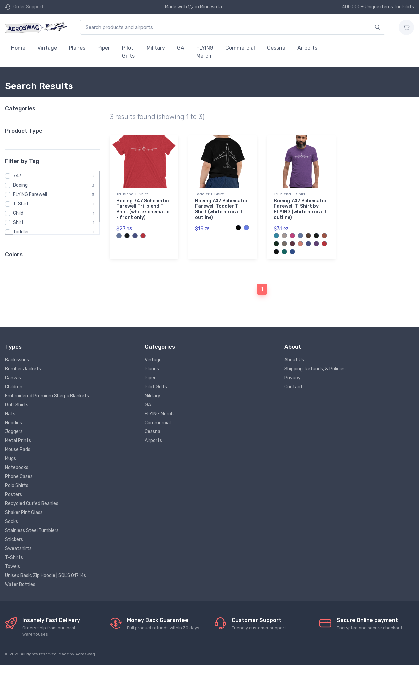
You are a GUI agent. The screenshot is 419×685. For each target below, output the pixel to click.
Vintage (47, 48)
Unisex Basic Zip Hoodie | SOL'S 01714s (45, 575)
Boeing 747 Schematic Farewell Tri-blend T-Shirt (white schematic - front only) (142, 209)
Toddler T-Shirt (209, 194)
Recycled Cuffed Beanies (31, 503)
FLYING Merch (204, 52)
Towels (12, 566)
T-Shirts (14, 557)
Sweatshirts (18, 548)
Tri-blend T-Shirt (132, 194)
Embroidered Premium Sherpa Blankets (47, 396)
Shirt (18, 222)
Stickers (14, 539)
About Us (294, 360)
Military (156, 48)
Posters (13, 494)
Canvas (13, 378)
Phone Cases (19, 476)
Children (13, 387)
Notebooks (16, 467)
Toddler (21, 232)
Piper (103, 48)
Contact (293, 387)
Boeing (20, 185)
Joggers (14, 431)
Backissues (17, 360)
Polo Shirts (16, 485)
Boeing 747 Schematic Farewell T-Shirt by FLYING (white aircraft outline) (300, 209)
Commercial (240, 48)
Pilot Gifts (128, 52)
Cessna (276, 48)
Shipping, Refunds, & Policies (315, 369)
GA (180, 48)
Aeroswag (85, 654)
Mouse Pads (17, 449)
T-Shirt (21, 204)
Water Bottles (20, 584)
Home (18, 48)
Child (18, 213)
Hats (10, 414)
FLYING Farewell (30, 194)
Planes (77, 48)
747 (17, 176)
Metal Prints (18, 440)
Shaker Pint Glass (24, 512)
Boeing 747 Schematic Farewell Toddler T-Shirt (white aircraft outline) (221, 209)
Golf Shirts (16, 405)
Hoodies (13, 423)
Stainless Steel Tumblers (32, 530)
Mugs (10, 458)
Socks (11, 521)
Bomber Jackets (23, 369)
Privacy (292, 378)
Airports (307, 48)
